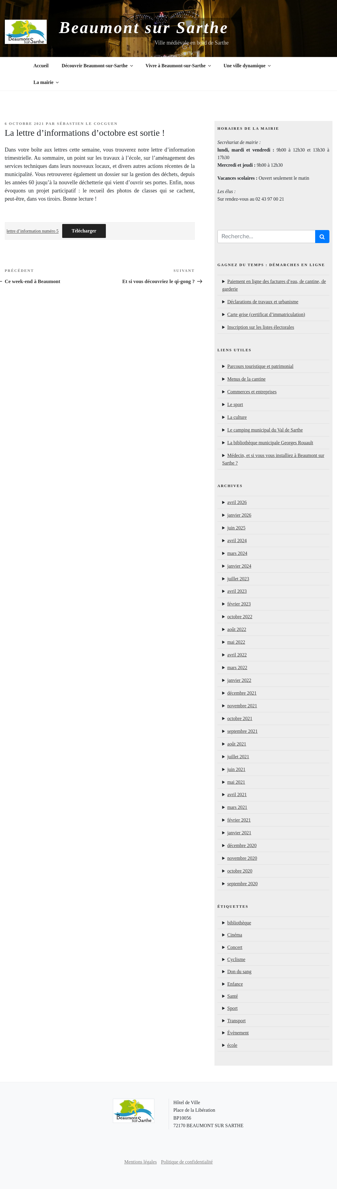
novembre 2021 (242, 705)
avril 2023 (237, 591)
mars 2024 (237, 553)
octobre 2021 (239, 718)
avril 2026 (237, 502)
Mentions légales (140, 1161)
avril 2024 (237, 540)
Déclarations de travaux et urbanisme (262, 301)
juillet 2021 (238, 756)
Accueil (41, 65)
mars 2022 (237, 667)
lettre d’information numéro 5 (33, 231)
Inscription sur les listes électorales (260, 327)
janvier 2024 (239, 566)
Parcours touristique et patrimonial (260, 366)
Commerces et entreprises (252, 391)
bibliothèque (239, 922)
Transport (236, 1020)
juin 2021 (236, 769)
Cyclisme (236, 959)
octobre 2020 (239, 870)
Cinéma (234, 934)
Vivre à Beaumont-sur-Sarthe (179, 65)
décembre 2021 (242, 693)
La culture (237, 417)
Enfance (235, 984)
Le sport (235, 404)
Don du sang (239, 971)
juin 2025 (236, 527)
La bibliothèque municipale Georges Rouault (270, 442)
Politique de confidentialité (187, 1161)
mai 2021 (236, 782)
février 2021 (239, 820)
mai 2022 (236, 642)
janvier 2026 (239, 515)
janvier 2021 (239, 832)
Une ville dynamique (248, 65)
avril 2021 (237, 794)
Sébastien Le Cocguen (87, 124)
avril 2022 (237, 654)
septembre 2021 (242, 731)
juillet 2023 (238, 578)
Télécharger (84, 230)
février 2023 (239, 603)
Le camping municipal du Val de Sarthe (265, 430)
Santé (232, 996)
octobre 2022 (239, 616)
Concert (234, 947)
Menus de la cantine (246, 379)
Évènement (238, 1032)
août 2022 (236, 629)
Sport (232, 1008)
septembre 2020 (242, 883)
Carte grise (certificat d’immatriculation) (266, 314)
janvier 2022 (239, 680)
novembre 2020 (242, 858)
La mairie (46, 82)
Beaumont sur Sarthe (144, 27)
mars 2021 (237, 807)
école (232, 1045)
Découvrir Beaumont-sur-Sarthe (98, 65)
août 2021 (236, 743)
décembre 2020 (242, 845)
